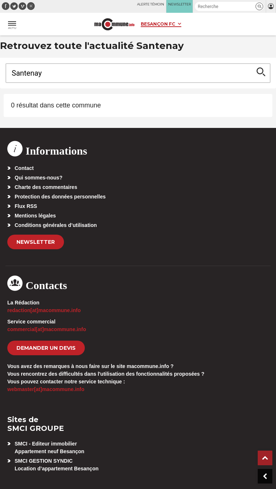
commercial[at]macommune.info (46, 329)
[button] (259, 6)
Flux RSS (26, 206)
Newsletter (35, 242)
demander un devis (46, 348)
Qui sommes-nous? (39, 178)
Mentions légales (35, 216)
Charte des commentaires (46, 187)
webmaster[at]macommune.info (45, 389)
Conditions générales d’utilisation (56, 225)
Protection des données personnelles (60, 197)
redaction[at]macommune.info (44, 310)
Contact (24, 168)
